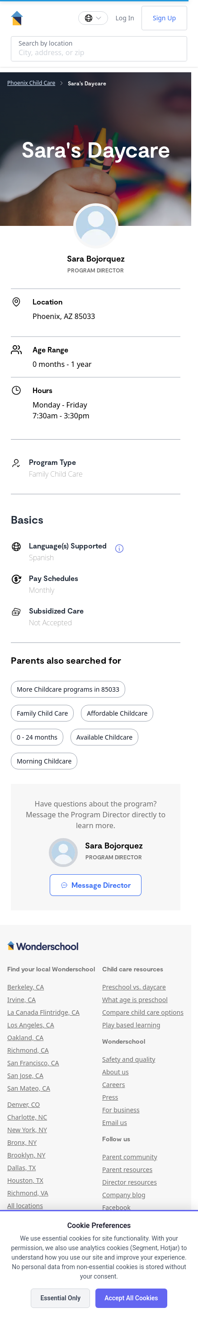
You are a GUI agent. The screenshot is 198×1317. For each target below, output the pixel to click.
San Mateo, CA (28, 1088)
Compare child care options (143, 1012)
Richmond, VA (27, 1193)
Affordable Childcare (117, 713)
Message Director (96, 885)
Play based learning (131, 1025)
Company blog (124, 1194)
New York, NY (27, 1129)
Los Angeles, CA (30, 1025)
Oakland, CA (25, 1037)
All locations (25, 1205)
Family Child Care (42, 713)
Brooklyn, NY (26, 1155)
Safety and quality (128, 1059)
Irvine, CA (21, 999)
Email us (114, 1122)
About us (115, 1072)
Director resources (129, 1182)
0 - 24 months (37, 737)
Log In (124, 18)
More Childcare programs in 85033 (68, 689)
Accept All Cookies (131, 1298)
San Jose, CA (25, 1075)
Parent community (129, 1157)
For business (121, 1110)
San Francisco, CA (33, 1063)
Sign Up (164, 18)
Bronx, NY (22, 1142)
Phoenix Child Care (31, 83)
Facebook (116, 1207)
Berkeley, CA (25, 987)
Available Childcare (104, 737)
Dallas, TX (21, 1167)
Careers (113, 1084)
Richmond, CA (28, 1050)
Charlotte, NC (27, 1117)
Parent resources (127, 1169)
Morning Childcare (44, 761)
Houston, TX (25, 1180)
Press (110, 1097)
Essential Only (60, 1298)
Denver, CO (23, 1104)
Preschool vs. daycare (134, 987)
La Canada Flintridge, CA (43, 1012)
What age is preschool (135, 999)
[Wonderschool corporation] (95, 946)
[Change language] (93, 18)
